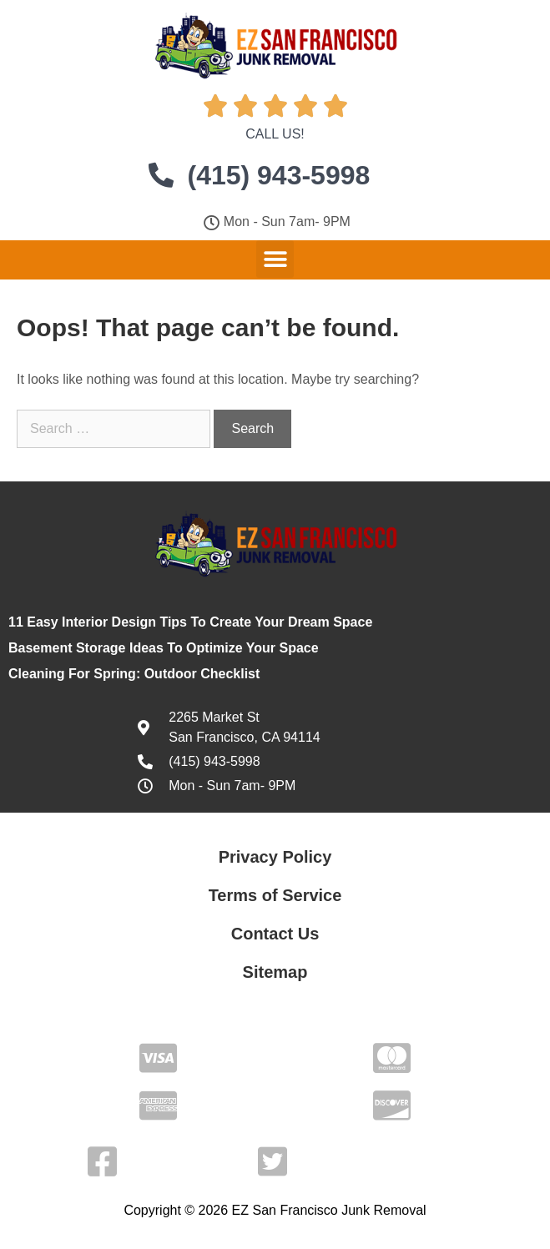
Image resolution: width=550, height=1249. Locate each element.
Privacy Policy (275, 857)
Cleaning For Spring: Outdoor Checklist (134, 674)
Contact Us (275, 933)
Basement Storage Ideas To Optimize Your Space (163, 648)
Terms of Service (275, 895)
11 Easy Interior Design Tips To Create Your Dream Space (190, 622)
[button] (275, 259)
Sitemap (275, 972)
